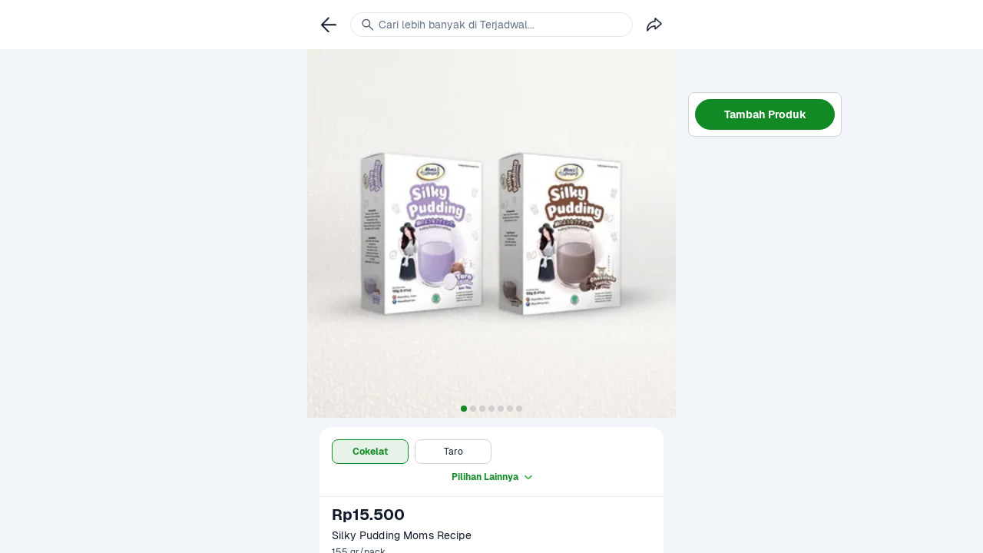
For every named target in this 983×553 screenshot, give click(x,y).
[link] (328, 24)
